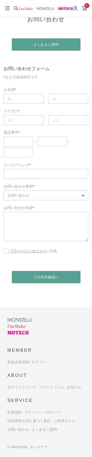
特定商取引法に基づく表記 (29, 421)
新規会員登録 (18, 362)
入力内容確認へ (46, 277)
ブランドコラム (52, 387)
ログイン (39, 362)
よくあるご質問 (46, 45)
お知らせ (74, 387)
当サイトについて (21, 387)
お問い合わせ (18, 429)
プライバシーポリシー (28, 251)
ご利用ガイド (64, 421)
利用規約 (14, 412)
